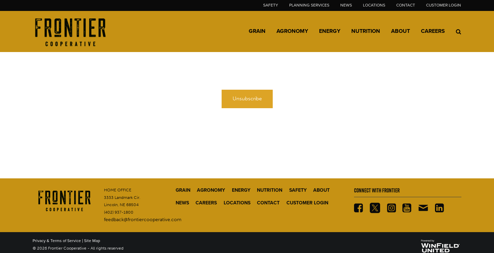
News (346, 5)
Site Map (92, 240)
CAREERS (206, 203)
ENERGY (241, 190)
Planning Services (309, 5)
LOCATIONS (237, 203)
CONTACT (268, 203)
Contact (405, 5)
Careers (433, 31)
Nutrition (365, 31)
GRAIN (183, 190)
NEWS (182, 203)
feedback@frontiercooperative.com (142, 220)
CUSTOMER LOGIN (307, 203)
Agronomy (292, 31)
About (400, 31)
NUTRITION (269, 190)
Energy (329, 31)
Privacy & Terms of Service (57, 240)
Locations (374, 5)
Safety (270, 5)
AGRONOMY (211, 190)
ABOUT (321, 190)
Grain (257, 31)
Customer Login (443, 5)
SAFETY (298, 190)
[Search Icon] (458, 31)
